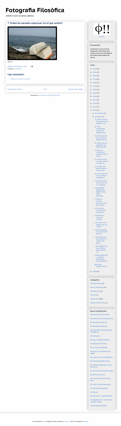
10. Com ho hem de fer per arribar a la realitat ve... (101, 176)
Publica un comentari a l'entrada (20, 79)
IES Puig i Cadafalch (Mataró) (100, 340)
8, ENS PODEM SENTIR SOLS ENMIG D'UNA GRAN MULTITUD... (99, 192)
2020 (95, 76)
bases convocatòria (96, 287)
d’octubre (98, 117)
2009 (95, 272)
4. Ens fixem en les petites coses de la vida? (100, 225)
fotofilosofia (18, 69)
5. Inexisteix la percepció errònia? (99, 217)
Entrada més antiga (76, 89)
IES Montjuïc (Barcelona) (98, 344)
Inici (45, 89)
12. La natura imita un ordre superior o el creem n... (101, 161)
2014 (95, 96)
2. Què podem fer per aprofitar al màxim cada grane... (100, 240)
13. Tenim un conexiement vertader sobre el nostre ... (101, 153)
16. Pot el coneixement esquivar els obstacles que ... (100, 130)
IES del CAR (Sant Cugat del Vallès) (101, 371)
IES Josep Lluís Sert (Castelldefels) (101, 357)
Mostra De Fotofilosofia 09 (100, 265)
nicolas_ (66, 421)
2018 (95, 83)
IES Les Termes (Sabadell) (98, 348)
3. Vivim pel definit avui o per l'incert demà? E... (101, 232)
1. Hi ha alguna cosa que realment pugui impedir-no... (101, 249)
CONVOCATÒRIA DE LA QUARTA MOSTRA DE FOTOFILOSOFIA (101, 258)
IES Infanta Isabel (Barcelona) (100, 361)
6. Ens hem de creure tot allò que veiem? (100, 210)
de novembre (99, 113)
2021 (95, 72)
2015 (95, 93)
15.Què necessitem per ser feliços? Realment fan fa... (101, 138)
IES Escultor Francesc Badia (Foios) (101, 319)
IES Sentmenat (95, 336)
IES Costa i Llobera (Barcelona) (100, 384)
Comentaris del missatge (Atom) (50, 95)
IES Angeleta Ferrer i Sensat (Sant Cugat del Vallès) (101, 401)
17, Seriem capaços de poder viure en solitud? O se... (101, 121)
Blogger (85, 421)
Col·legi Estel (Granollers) (98, 406)
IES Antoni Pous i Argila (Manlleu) (101, 396)
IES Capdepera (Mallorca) (98, 326)
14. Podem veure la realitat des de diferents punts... (100, 145)
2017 (95, 86)
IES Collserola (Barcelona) (99, 388)
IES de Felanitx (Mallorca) (98, 322)
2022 (95, 69)
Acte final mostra (96, 283)
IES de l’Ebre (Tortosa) (97, 375)
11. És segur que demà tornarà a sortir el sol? (100, 168)
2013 (95, 100)
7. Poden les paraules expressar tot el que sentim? (100, 202)
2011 (95, 107)
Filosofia (93, 295)
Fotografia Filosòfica (35, 10)
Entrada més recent (15, 89)
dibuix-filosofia (95, 291)
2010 (95, 110)
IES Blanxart (94, 392)
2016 (95, 90)
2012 (95, 103)
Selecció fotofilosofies (98, 303)
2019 (95, 79)
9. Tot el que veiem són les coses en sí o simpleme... (100, 183)
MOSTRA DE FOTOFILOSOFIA (100, 315)
